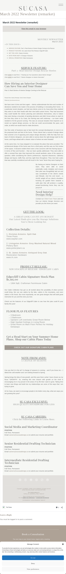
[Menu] (61, 4)
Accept (33, 558)
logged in (13, 519)
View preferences (33, 569)
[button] (63, 544)
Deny (33, 563)
